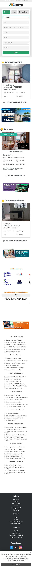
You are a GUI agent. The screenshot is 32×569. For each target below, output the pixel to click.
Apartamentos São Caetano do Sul (15, 363)
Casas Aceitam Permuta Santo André (16, 434)
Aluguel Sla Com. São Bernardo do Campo (15, 473)
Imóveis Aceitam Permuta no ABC (15, 349)
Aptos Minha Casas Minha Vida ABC (16, 347)
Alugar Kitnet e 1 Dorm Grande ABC (16, 376)
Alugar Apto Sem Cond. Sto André (15, 447)
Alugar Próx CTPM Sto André (14, 449)
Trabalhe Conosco (16, 537)
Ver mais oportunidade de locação (16, 240)
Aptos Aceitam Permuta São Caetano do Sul (16, 432)
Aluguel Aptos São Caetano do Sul (15, 399)
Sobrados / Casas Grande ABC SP (15, 342)
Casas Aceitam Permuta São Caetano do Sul (16, 439)
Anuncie (16, 519)
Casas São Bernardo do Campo (15, 367)
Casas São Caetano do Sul (13, 370)
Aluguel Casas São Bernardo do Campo (17, 404)
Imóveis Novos (23, 12)
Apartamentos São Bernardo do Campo (17, 360)
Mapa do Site (16, 533)
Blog (16, 517)
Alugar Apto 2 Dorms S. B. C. (14, 453)
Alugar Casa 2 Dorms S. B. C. (14, 456)
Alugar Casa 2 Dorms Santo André (15, 458)
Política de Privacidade (16, 535)
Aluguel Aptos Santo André (13, 395)
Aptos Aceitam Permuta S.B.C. (14, 429)
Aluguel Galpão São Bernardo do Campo (15, 468)
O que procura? (16, 508)
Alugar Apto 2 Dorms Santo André (15, 451)
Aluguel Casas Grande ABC (13, 381)
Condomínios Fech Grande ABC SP (16, 344)
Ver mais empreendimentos (16, 175)
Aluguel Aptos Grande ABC (13, 379)
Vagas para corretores (16, 521)
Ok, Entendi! (16, 565)
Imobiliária (16, 506)
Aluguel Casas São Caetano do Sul (15, 406)
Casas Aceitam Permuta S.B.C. (14, 437)
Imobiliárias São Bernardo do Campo (16, 415)
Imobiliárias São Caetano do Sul (14, 418)
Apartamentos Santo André (13, 358)
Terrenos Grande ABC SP (13, 351)
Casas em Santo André (12, 365)
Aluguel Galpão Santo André (13, 465)
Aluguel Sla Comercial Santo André (15, 470)
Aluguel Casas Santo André (13, 402)
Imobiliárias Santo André (12, 413)
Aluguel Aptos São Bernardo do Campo (16, 397)
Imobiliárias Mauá (11, 420)
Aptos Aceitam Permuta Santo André (16, 427)
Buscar (16, 52)
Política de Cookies (18, 561)
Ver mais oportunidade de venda (16, 102)
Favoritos (16, 510)
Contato (16, 531)
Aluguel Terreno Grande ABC (14, 388)
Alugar (14, 12)
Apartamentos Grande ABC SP (14, 340)
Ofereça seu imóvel (16, 523)
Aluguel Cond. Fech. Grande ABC (15, 383)
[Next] (28, 82)
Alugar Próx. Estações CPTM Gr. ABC (16, 386)
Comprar (6, 12)
